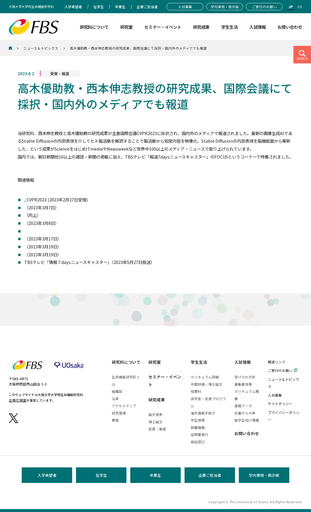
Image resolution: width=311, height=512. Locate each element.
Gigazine (33, 215)
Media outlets (38, 231)
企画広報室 (17, 400)
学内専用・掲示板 (264, 475)
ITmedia (32, 223)
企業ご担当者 (209, 475)
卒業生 (155, 475)
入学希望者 (47, 475)
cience (33, 207)
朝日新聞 (32, 246)
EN (300, 6)
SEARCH (302, 59)
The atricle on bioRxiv (46, 199)
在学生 (101, 475)
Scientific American (43, 238)
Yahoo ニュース (38, 254)
